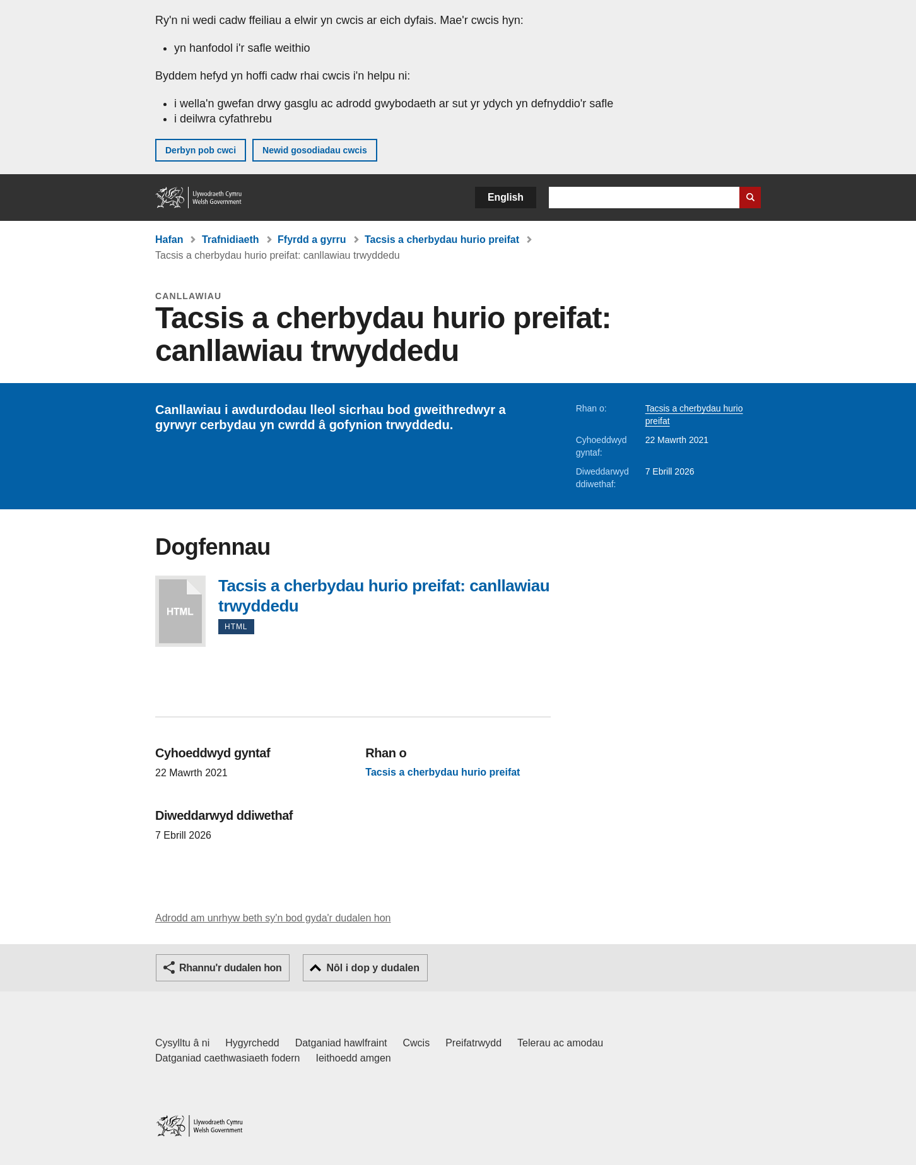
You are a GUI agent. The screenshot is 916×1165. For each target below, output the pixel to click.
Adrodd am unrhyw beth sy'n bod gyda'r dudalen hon (272, 918)
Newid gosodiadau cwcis (314, 150)
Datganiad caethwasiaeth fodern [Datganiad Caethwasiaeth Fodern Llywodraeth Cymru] (227, 1058)
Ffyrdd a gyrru (312, 239)
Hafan (169, 239)
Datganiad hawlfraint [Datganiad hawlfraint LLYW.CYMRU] (341, 1043)
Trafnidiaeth (230, 239)
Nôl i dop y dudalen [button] (373, 967)
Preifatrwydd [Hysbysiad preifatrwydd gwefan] (473, 1043)
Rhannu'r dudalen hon (230, 967)
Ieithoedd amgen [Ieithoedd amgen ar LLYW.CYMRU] (353, 1058)
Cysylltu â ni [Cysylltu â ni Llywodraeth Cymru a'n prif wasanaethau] (182, 1043)
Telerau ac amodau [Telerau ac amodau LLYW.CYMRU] (560, 1043)
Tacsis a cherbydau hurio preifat (442, 239)
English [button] (506, 197)
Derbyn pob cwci (200, 150)
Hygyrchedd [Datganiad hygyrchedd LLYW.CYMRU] (252, 1043)
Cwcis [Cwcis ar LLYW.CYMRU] (416, 1043)
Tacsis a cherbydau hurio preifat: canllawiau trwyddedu (180, 611)
